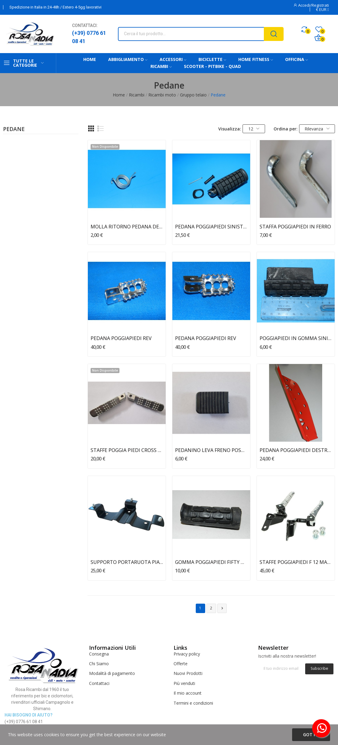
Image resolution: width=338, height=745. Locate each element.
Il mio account (188, 693)
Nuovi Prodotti (188, 673)
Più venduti (184, 683)
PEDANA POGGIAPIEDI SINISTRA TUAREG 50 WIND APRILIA (211, 226)
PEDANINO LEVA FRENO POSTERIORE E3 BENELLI (211, 450)
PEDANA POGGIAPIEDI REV (121, 338)
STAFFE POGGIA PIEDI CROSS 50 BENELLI (127, 450)
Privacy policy (187, 654)
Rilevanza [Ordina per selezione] (317, 129)
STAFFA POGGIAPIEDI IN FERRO (295, 226)
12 (254, 129)
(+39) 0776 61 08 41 (89, 37)
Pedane (14, 129)
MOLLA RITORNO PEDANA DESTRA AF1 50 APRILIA (127, 226)
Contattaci (99, 683)
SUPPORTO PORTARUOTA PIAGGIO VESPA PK (127, 562)
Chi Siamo (99, 663)
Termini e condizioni (193, 703)
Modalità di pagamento (112, 673)
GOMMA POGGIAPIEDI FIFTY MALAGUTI (211, 562)
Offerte (181, 663)
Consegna (99, 654)
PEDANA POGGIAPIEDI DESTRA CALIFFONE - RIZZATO (296, 450)
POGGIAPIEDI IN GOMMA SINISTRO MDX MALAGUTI (296, 338)
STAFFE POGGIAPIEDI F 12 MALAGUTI (296, 562)
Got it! (311, 734)
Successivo (222, 608)
